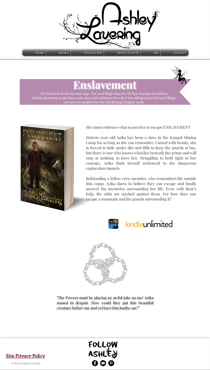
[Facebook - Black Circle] (95, 363)
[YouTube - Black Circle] (103, 363)
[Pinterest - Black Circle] (111, 363)
